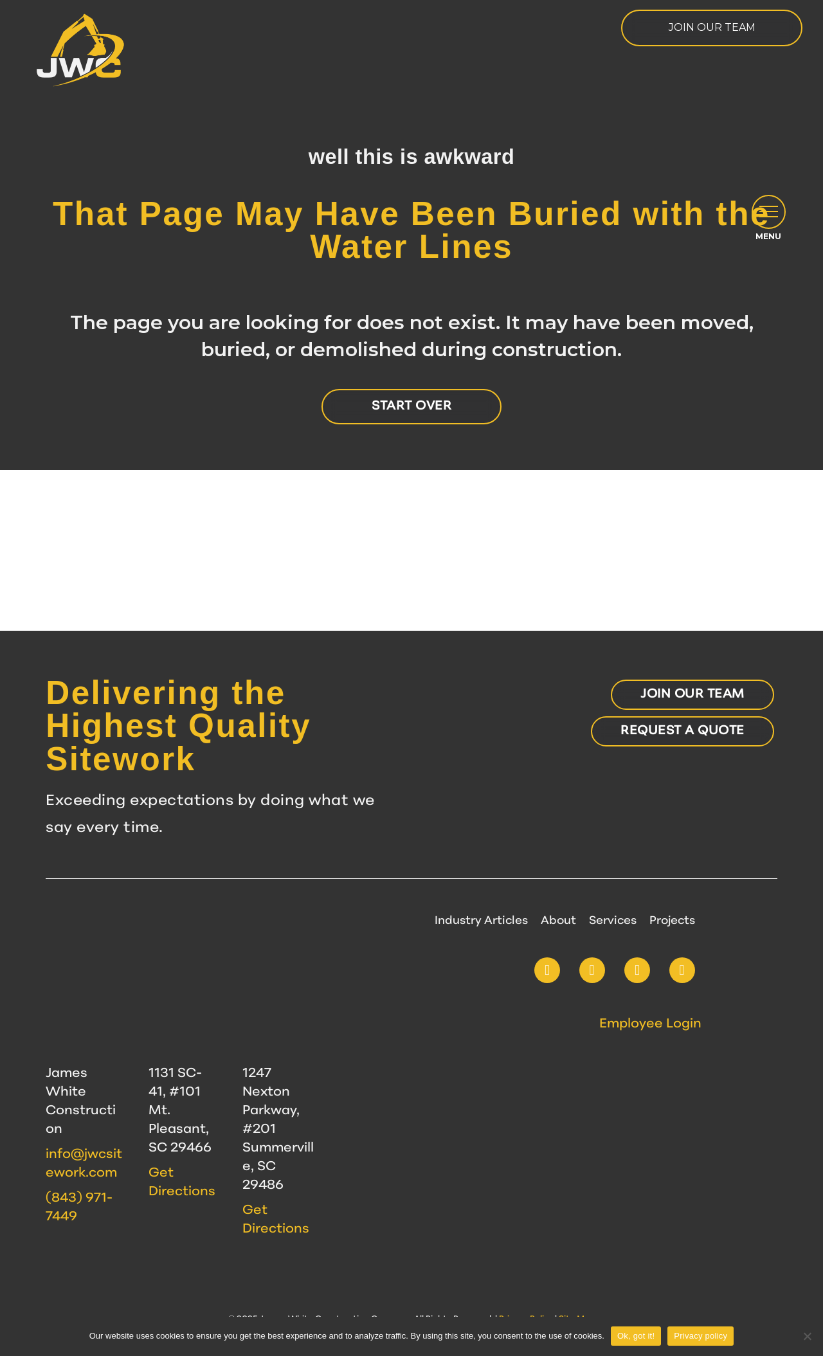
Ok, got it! (636, 1336)
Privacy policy (700, 1336)
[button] (767, 220)
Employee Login (650, 1024)
